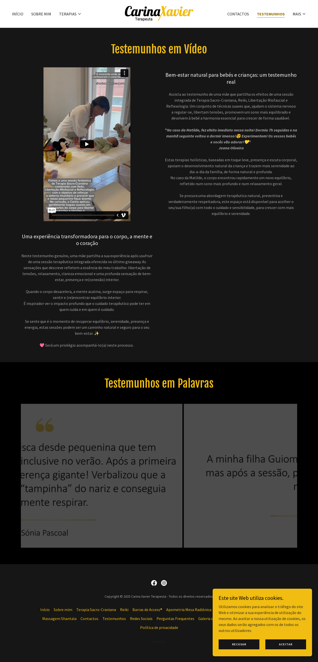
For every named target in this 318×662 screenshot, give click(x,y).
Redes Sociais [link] (141, 618)
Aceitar (285, 644)
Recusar (239, 644)
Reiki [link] (124, 609)
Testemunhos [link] (271, 13)
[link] (159, 13)
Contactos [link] (238, 13)
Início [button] (45, 609)
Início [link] (17, 13)
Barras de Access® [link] (147, 609)
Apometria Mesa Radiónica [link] (188, 609)
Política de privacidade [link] (159, 627)
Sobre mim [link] (41, 13)
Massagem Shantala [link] (59, 618)
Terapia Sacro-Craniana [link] (96, 609)
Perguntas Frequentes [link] (175, 618)
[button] (70, 14)
